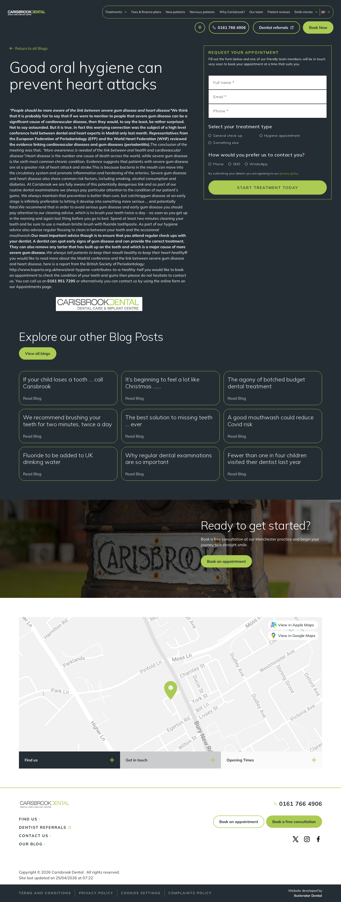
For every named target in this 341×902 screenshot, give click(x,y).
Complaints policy (190, 893)
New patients (175, 12)
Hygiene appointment (282, 135)
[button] (116, 12)
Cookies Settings (141, 893)
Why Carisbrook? (232, 12)
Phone (218, 164)
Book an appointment (238, 821)
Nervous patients (202, 12)
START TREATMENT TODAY (267, 187)
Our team (256, 12)
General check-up (227, 135)
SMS (237, 164)
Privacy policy (96, 893)
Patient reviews (279, 12)
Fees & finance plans (146, 12)
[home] (26, 10)
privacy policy (289, 173)
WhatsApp (259, 164)
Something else (226, 142)
